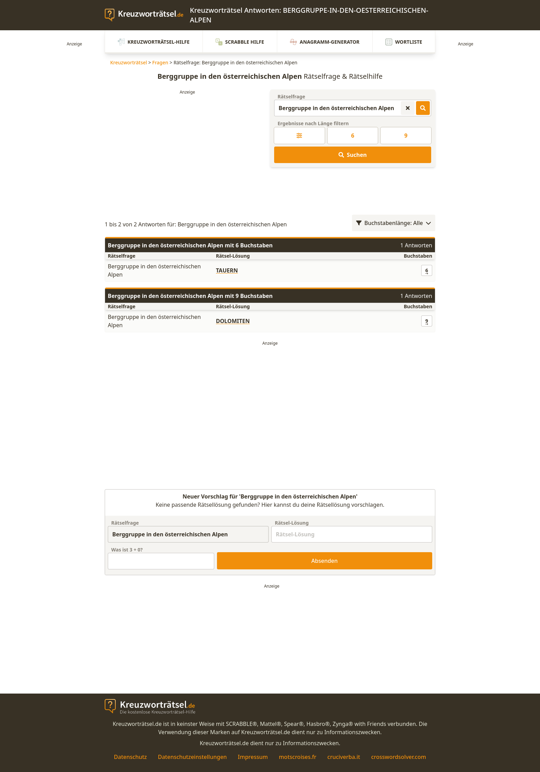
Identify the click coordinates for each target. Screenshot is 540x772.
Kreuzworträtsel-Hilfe (153, 42)
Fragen (160, 62)
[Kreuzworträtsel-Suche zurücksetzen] (408, 108)
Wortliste (403, 42)
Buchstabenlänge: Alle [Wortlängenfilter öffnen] (393, 223)
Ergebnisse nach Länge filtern (313, 123)
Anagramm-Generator (325, 42)
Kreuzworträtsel (128, 62)
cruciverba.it (344, 757)
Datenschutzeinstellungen (192, 757)
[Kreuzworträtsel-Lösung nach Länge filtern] (299, 135)
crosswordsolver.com (398, 757)
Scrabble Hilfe (240, 42)
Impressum (253, 757)
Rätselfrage (291, 96)
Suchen (353, 155)
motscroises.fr (297, 757)
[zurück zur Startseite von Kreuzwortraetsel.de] (147, 15)
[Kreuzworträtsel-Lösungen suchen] (423, 108)
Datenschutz (130, 757)
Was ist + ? (127, 549)
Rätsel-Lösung (292, 522)
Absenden (324, 561)
